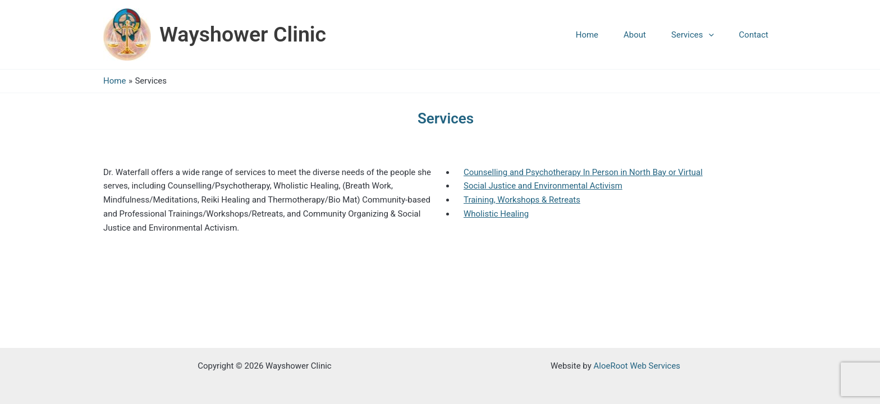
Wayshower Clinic (242, 34)
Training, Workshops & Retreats (522, 200)
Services (692, 34)
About (635, 35)
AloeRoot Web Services (636, 366)
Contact (753, 35)
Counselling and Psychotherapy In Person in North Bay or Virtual (583, 172)
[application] (708, 34)
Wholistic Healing (496, 214)
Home (587, 35)
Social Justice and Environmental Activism (543, 186)
